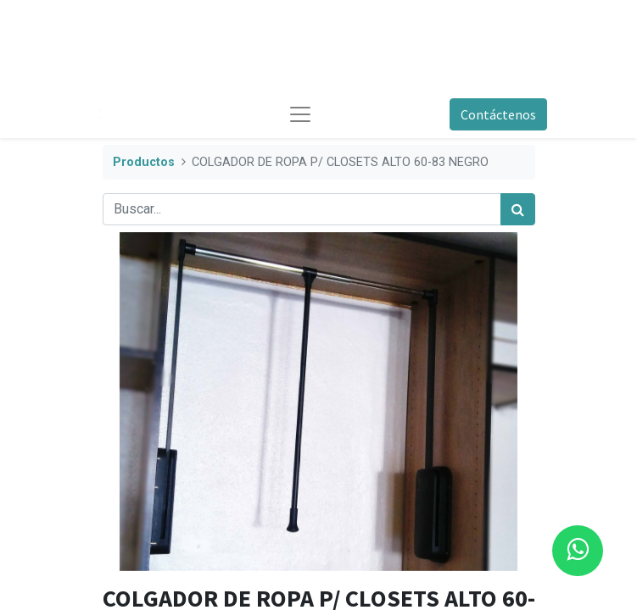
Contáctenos (498, 114)
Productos (144, 162)
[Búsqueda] (517, 209)
